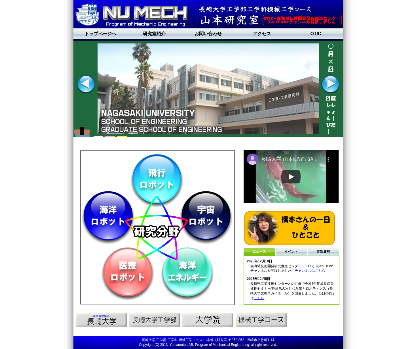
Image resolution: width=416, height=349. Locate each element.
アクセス (262, 33)
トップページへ (100, 33)
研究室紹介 (154, 33)
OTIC (315, 33)
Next (330, 84)
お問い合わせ (208, 33)
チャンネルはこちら (310, 271)
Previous (85, 84)
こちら (259, 298)
